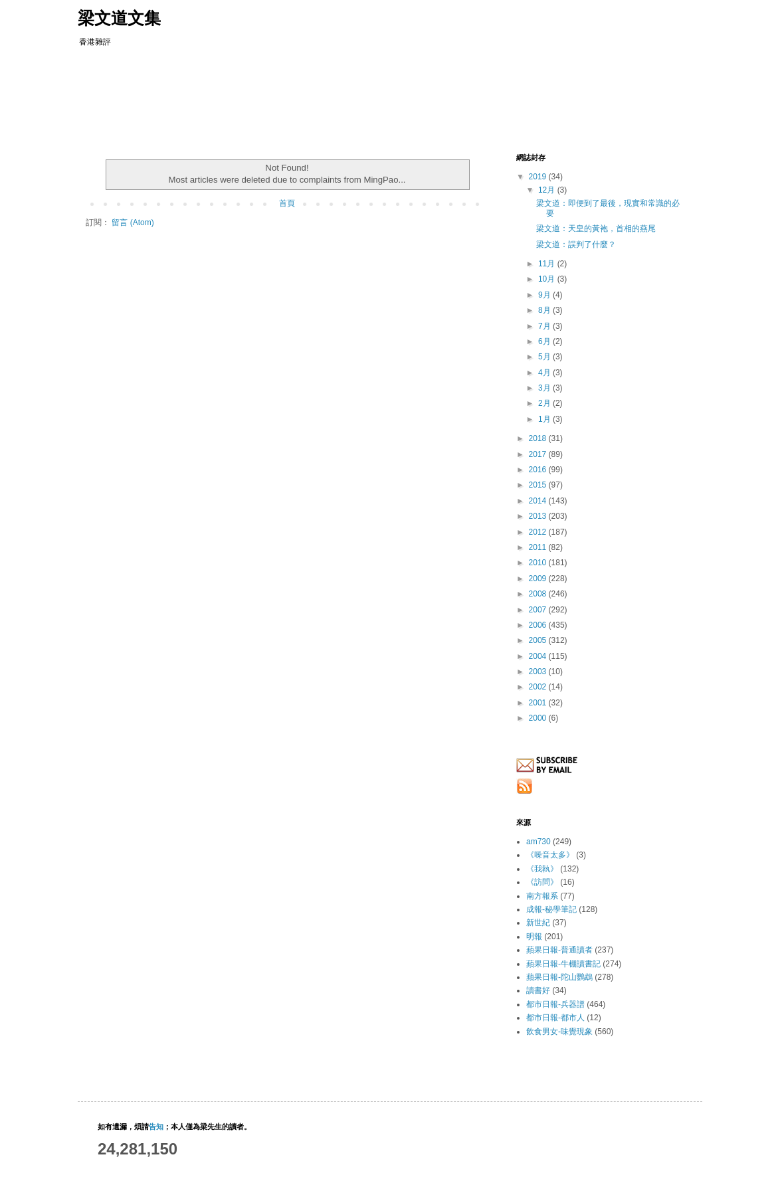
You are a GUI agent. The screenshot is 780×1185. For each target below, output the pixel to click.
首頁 (287, 203)
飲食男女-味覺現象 (559, 1031)
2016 (539, 469)
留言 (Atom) (132, 222)
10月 (547, 279)
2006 (539, 625)
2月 (545, 403)
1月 (545, 419)
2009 (539, 578)
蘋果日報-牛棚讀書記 (563, 963)
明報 (534, 936)
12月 (547, 190)
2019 (539, 176)
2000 (539, 718)
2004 (539, 656)
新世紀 (538, 922)
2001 (539, 702)
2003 (539, 671)
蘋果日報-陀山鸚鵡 (559, 977)
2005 (539, 640)
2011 (539, 547)
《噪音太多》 (550, 855)
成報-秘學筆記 (551, 909)
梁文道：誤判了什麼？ (576, 244)
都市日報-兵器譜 (555, 1004)
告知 (156, 1127)
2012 (539, 532)
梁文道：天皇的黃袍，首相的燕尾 (596, 228)
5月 (545, 356)
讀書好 (538, 990)
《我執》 (542, 868)
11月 (547, 263)
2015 (539, 485)
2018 (539, 438)
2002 (539, 686)
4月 (545, 372)
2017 (539, 454)
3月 (545, 388)
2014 (539, 500)
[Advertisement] (339, 96)
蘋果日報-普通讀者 (559, 950)
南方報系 (542, 896)
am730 (538, 841)
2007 (539, 609)
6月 (545, 341)
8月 (545, 310)
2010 (539, 562)
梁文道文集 (119, 18)
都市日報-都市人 (555, 1017)
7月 (545, 326)
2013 (539, 516)
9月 (545, 295)
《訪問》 (542, 882)
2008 (539, 593)
